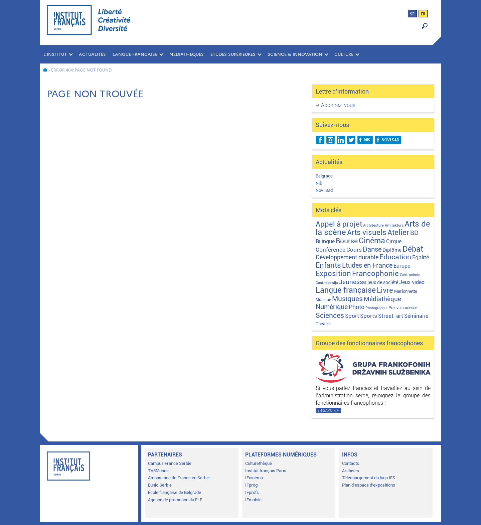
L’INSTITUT (55, 54)
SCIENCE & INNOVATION (295, 54)
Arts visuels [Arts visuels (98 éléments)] (366, 232)
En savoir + (328, 410)
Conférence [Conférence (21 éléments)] (330, 249)
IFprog (251, 485)
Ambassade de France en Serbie (179, 477)
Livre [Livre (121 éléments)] (385, 290)
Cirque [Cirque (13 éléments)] (394, 241)
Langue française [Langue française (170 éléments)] (346, 290)
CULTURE (343, 54)
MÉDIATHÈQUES (186, 54)
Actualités (92, 54)
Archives (350, 470)
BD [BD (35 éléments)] (414, 233)
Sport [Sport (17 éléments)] (352, 315)
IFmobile (253, 499)
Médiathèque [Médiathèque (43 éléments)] (382, 299)
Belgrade (324, 175)
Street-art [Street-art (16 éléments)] (390, 315)
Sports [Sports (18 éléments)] (368, 315)
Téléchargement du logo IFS (368, 477)
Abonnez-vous (338, 105)
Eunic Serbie (160, 485)
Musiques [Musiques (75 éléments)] (347, 298)
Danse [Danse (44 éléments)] (372, 249)
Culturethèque (258, 463)
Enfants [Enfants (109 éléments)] (328, 265)
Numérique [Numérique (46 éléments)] (332, 307)
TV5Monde (158, 470)
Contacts (350, 463)
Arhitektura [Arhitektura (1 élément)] (394, 225)
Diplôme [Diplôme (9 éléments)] (392, 250)
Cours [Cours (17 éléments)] (354, 249)
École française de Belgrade (174, 492)
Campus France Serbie (169, 463)
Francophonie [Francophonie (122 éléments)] (375, 273)
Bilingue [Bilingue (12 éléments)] (325, 241)
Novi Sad (324, 190)
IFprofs (252, 492)
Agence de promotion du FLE (175, 499)
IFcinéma (254, 477)
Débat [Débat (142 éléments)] (413, 249)
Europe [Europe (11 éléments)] (401, 266)
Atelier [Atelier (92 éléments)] (398, 232)
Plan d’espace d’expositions (368, 485)
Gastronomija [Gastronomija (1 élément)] (327, 283)
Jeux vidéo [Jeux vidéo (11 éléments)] (412, 282)
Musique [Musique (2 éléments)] (323, 299)
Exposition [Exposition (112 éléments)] (333, 273)
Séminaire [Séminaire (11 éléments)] (416, 316)
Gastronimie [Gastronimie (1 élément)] (410, 275)
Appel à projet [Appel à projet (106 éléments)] (339, 224)
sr (412, 14)
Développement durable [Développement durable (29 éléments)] (347, 257)
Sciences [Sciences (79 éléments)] (330, 315)
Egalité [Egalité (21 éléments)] (420, 257)
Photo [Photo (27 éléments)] (356, 306)
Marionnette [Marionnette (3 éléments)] (405, 291)
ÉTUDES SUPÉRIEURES (233, 54)
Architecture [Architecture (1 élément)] (373, 225)
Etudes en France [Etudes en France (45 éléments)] (367, 265)
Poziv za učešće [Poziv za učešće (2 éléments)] (402, 307)
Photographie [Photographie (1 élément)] (376, 308)
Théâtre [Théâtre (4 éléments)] (323, 323)
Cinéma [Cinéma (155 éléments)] (372, 240)
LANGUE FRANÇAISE (135, 54)
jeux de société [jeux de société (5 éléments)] (382, 282)
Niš (319, 183)
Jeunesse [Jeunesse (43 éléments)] (352, 282)
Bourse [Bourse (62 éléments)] (347, 241)
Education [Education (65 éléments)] (395, 257)
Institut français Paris (265, 470)
